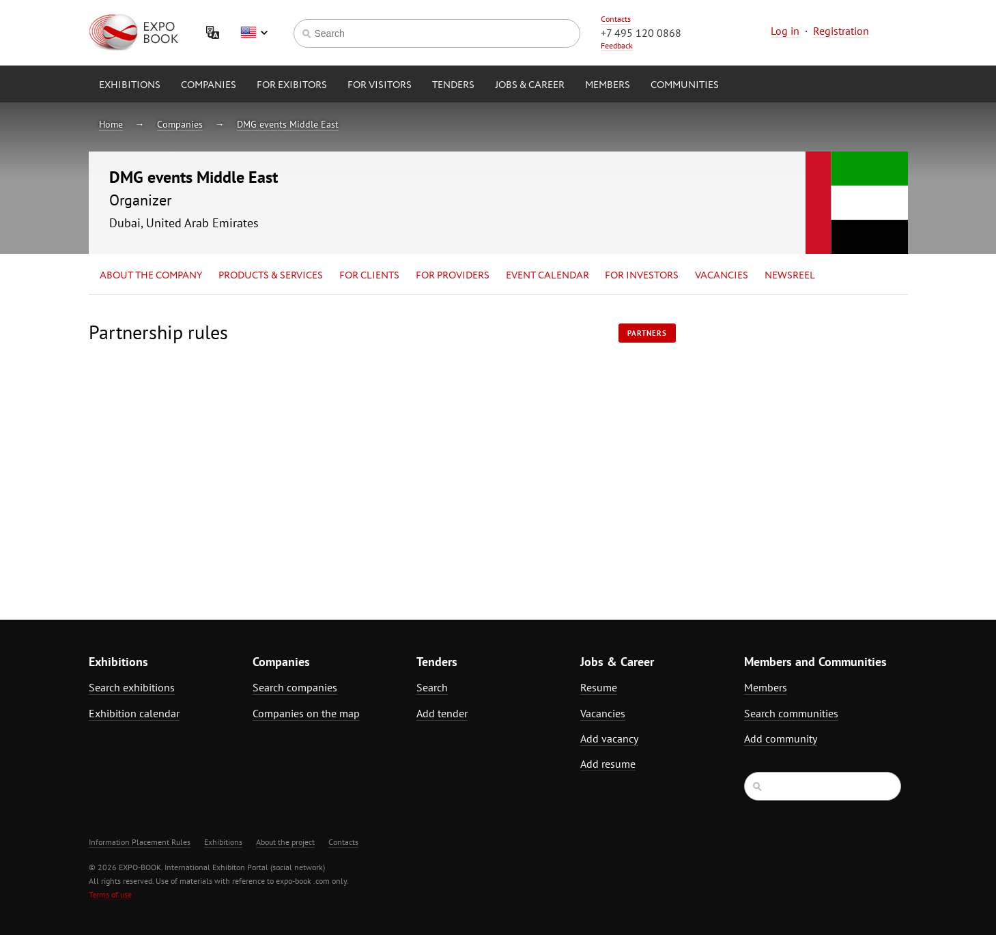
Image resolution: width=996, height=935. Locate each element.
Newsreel (790, 276)
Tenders (453, 85)
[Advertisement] (788, 441)
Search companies (295, 687)
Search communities (791, 713)
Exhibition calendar (134, 713)
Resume (598, 687)
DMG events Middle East (288, 124)
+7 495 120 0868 (641, 33)
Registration (841, 31)
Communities (685, 85)
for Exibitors (292, 85)
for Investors (642, 276)
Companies (208, 85)
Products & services (270, 276)
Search (432, 687)
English (253, 33)
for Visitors (379, 85)
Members (607, 85)
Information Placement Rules (139, 842)
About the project (285, 842)
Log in (785, 31)
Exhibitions (129, 85)
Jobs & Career (530, 85)
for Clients (369, 276)
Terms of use (110, 894)
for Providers (452, 276)
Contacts (616, 19)
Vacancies (721, 276)
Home (111, 124)
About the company (151, 276)
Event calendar (547, 276)
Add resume (608, 764)
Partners (647, 333)
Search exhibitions (132, 687)
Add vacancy (609, 738)
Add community (780, 738)
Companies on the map (306, 713)
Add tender (442, 713)
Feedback (617, 45)
